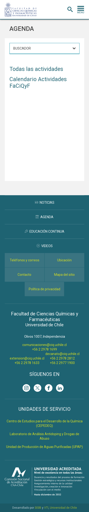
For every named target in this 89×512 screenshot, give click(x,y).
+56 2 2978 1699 (44, 349)
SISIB (38, 507)
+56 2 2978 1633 (26, 363)
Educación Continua (44, 231)
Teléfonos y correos (24, 260)
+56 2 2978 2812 (62, 358)
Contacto (24, 275)
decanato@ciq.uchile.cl (62, 354)
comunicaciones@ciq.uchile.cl (44, 345)
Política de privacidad (44, 289)
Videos (45, 246)
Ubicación (64, 260)
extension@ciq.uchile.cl (27, 358)
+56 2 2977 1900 (62, 363)
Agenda (44, 217)
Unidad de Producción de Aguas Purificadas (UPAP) (44, 447)
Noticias (44, 202)
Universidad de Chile (63, 507)
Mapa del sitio (64, 275)
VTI (46, 507)
